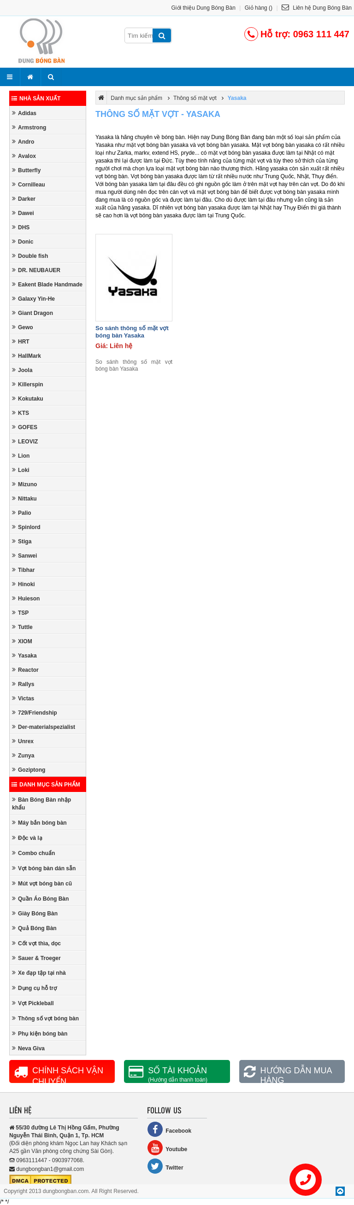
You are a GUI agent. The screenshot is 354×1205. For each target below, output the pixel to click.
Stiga (21, 541)
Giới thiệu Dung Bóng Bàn (203, 8)
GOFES (24, 427)
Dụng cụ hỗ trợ (34, 987)
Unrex (23, 741)
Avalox (24, 155)
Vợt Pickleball (33, 1003)
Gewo (22, 327)
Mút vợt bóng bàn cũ (42, 883)
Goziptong (28, 769)
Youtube (167, 1148)
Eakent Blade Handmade (47, 284)
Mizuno (24, 484)
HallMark (26, 355)
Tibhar (23, 569)
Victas (23, 698)
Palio (21, 512)
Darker (23, 198)
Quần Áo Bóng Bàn (40, 898)
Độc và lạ (27, 837)
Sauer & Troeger (36, 958)
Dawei (23, 213)
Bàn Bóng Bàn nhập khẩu (41, 803)
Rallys (23, 684)
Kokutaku (27, 398)
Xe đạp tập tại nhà (39, 972)
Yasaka (24, 655)
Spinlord (26, 527)
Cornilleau (28, 184)
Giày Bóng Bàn (35, 913)
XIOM (22, 641)
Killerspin (27, 384)
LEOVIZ (25, 441)
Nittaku (24, 498)
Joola (22, 370)
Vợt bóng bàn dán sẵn (44, 868)
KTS (20, 412)
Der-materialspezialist (43, 726)
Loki (21, 469)
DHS (21, 227)
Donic (22, 241)
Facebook (169, 1129)
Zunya (23, 755)
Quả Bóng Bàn (34, 928)
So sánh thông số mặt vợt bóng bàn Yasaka (132, 332)
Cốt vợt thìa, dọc (36, 943)
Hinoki (23, 584)
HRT (21, 341)
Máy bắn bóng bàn (39, 822)
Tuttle (22, 626)
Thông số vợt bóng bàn (45, 1018)
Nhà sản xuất (36, 98)
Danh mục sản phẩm (46, 784)
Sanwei (24, 555)
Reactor (25, 669)
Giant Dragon (32, 312)
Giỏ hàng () (258, 8)
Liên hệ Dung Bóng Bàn (317, 8)
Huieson (26, 598)
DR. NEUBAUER (36, 270)
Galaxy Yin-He (33, 298)
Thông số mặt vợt (195, 98)
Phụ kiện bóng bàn (39, 1033)
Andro (23, 141)
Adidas (24, 113)
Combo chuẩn (33, 853)
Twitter (165, 1166)
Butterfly (26, 170)
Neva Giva (28, 1048)
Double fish (30, 255)
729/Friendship (34, 712)
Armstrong (29, 127)
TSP (20, 612)
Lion (21, 455)
